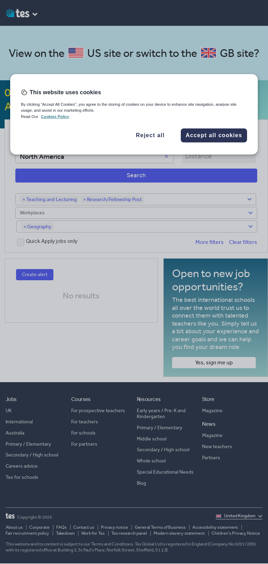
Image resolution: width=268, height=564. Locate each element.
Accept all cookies (214, 135)
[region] (134, 114)
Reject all (150, 135)
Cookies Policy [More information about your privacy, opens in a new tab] (55, 116)
